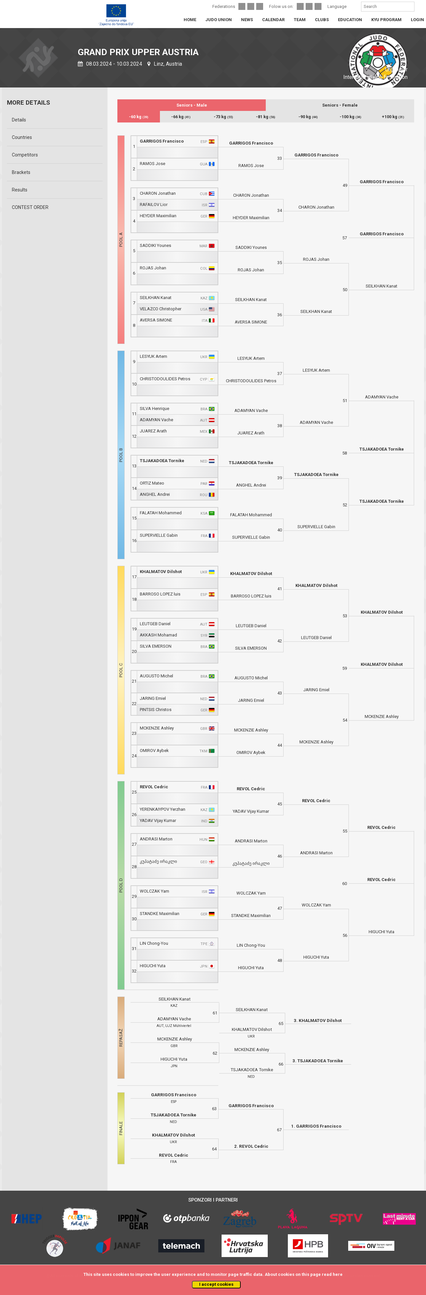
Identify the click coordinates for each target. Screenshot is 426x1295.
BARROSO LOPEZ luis (160, 594)
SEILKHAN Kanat (155, 297)
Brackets (21, 172)
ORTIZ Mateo (152, 483)
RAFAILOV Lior (153, 204)
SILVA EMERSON (155, 646)
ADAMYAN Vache (156, 419)
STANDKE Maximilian (159, 913)
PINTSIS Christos (155, 709)
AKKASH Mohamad (158, 634)
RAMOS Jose (152, 163)
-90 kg (308, 116)
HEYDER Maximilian (158, 215)
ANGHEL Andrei (155, 494)
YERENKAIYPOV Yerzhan (162, 809)
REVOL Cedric (154, 786)
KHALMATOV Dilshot (161, 571)
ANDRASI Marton (156, 838)
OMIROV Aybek (154, 750)
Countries (22, 137)
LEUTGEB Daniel (155, 623)
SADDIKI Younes (155, 245)
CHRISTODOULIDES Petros (165, 378)
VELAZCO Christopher (160, 308)
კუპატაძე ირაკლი (158, 861)
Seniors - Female (340, 105)
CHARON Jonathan (158, 193)
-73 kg (223, 116)
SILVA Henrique (154, 408)
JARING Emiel (153, 698)
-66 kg (181, 116)
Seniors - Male (191, 105)
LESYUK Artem (153, 356)
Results (19, 189)
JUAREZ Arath (153, 430)
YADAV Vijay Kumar (158, 820)
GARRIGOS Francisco (162, 141)
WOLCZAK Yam (154, 891)
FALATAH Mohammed (161, 512)
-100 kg (350, 116)
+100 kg (393, 116)
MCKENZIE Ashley (157, 728)
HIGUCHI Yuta (153, 965)
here (338, 1274)
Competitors (25, 154)
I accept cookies (216, 1284)
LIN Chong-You (154, 943)
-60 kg (138, 116)
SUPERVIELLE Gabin (159, 535)
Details (19, 119)
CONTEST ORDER (30, 207)
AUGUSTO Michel (156, 675)
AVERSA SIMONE (156, 320)
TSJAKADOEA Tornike (162, 460)
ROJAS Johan (153, 267)
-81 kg (265, 116)
